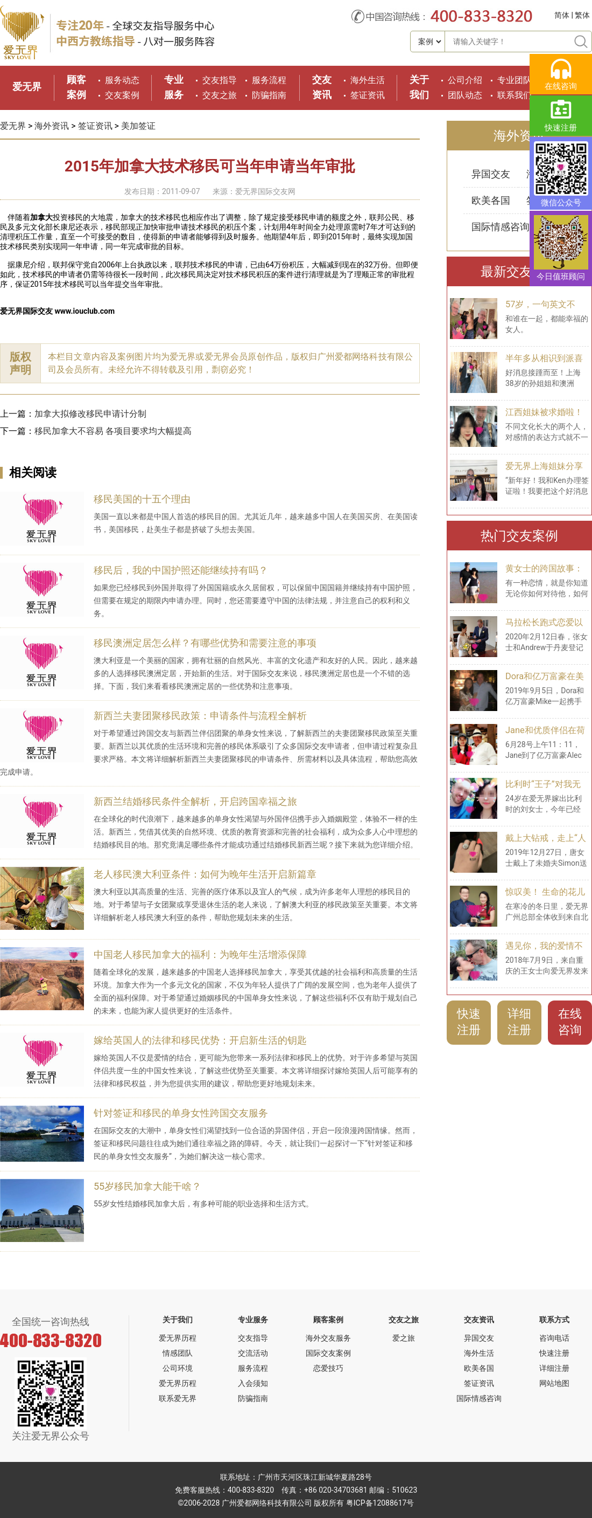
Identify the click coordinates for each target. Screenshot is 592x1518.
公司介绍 (465, 80)
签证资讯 (367, 95)
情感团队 (178, 1353)
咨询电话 (554, 1338)
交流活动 (253, 1353)
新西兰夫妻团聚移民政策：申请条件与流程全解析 (200, 715)
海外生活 (367, 80)
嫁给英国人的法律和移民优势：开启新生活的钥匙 (200, 1040)
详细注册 (519, 1022)
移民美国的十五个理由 (142, 499)
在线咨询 (570, 1022)
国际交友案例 (328, 1353)
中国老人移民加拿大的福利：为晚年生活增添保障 (200, 954)
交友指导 (219, 80)
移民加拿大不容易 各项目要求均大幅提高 (113, 431)
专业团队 (514, 80)
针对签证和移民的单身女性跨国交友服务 (181, 1113)
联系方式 (554, 1319)
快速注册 (469, 1022)
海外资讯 (51, 126)
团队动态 (465, 95)
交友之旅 (219, 95)
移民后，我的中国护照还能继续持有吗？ (181, 570)
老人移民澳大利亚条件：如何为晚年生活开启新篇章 (205, 874)
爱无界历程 (177, 1338)
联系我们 (514, 95)
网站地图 (554, 1383)
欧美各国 (490, 200)
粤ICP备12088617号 (380, 1503)
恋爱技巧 (328, 1368)
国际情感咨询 (500, 226)
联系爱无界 (177, 1398)
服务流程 (269, 80)
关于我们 (178, 1319)
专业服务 (253, 1319)
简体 (561, 15)
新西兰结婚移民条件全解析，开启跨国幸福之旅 (195, 801)
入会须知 (253, 1383)
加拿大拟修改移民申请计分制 (90, 414)
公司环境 (178, 1368)
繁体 (582, 15)
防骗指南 (269, 95)
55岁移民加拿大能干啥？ (147, 1186)
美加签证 (138, 126)
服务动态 (122, 80)
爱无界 (26, 86)
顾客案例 (328, 1319)
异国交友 (490, 174)
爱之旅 (403, 1338)
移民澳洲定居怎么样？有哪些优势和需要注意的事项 (205, 642)
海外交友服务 (328, 1338)
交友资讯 (479, 1319)
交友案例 (122, 95)
